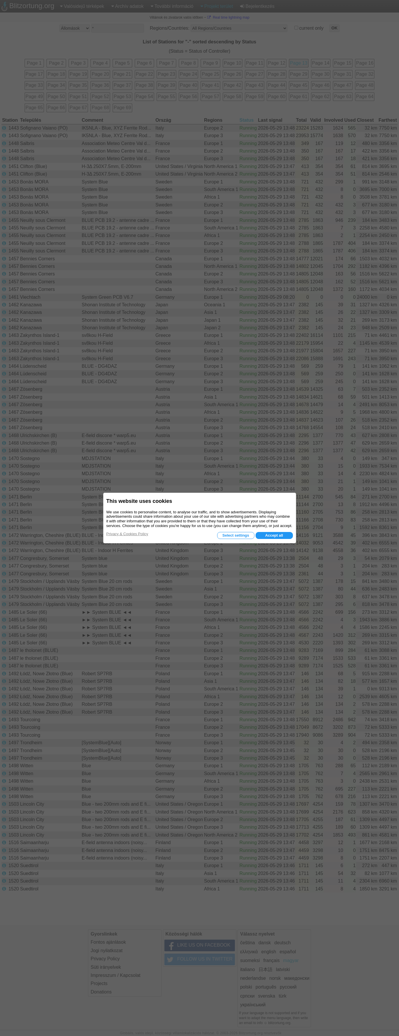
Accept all (274, 535)
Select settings (235, 535)
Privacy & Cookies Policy (127, 534)
